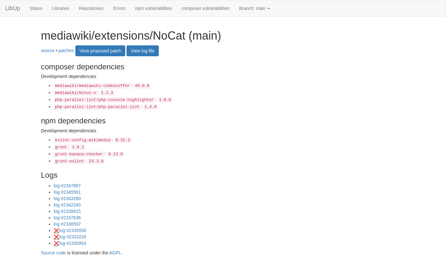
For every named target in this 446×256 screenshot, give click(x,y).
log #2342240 (67, 204)
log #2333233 (72, 236)
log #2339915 (67, 211)
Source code (53, 252)
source (47, 50)
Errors (119, 8)
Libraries (60, 8)
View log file (142, 50)
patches (66, 50)
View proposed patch (100, 50)
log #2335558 (72, 230)
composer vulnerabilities (205, 8)
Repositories (91, 8)
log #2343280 (67, 198)
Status (36, 8)
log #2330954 (72, 243)
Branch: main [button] (254, 8)
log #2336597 (67, 224)
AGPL (115, 252)
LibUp (12, 8)
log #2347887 (67, 185)
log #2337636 (67, 217)
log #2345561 (67, 192)
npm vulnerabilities (153, 8)
